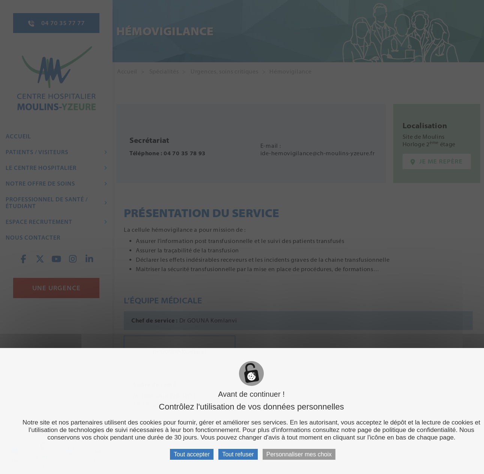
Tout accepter (192, 454)
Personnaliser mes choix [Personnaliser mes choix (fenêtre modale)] (299, 454)
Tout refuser (238, 454)
